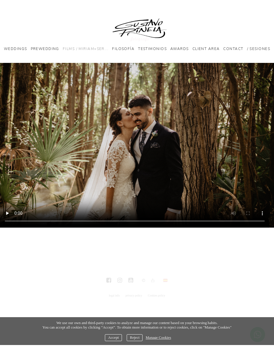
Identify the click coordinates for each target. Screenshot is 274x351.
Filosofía (123, 48)
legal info (114, 295)
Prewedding (45, 48)
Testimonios (152, 48)
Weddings (15, 48)
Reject (135, 337)
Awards (179, 48)
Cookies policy (156, 295)
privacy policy (133, 295)
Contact (233, 48)
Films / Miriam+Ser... (85, 48)
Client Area (206, 48)
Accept (113, 337)
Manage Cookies (158, 337)
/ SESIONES (258, 48)
